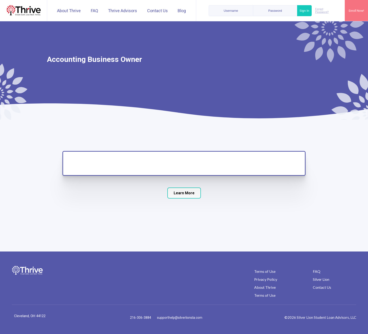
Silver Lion (321, 279)
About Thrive (69, 10)
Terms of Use (265, 271)
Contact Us (157, 10)
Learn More (184, 193)
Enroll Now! (356, 10)
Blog (182, 10)
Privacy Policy (265, 279)
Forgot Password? (322, 11)
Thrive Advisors (122, 10)
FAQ (94, 10)
